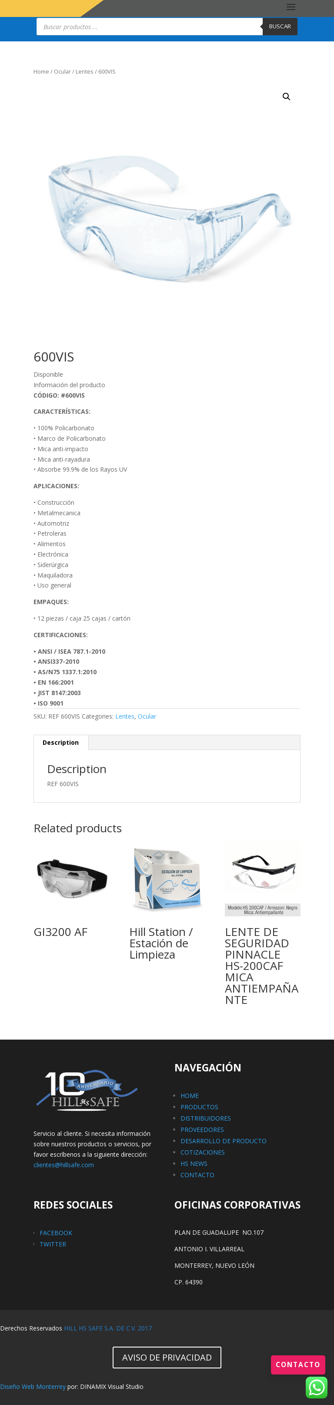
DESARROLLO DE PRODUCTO (223, 1141)
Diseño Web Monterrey (33, 1386)
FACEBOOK (56, 1233)
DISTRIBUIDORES (205, 1118)
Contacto (297, 1364)
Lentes (85, 71)
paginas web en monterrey (182, 1386)
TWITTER (53, 1244)
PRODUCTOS (199, 1107)
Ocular (62, 71)
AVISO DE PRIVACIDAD (167, 1357)
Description (61, 742)
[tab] (61, 742)
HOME (189, 1095)
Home (41, 71)
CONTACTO (197, 1175)
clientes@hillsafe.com (63, 1165)
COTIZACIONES (202, 1152)
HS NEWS (193, 1163)
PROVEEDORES (202, 1129)
